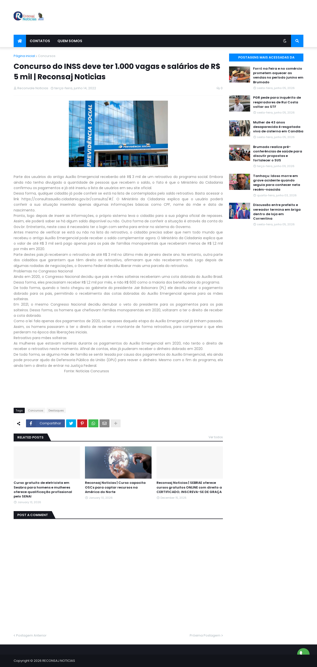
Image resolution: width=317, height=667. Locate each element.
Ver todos (216, 437)
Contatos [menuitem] (40, 40)
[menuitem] (20, 41)
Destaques (56, 410)
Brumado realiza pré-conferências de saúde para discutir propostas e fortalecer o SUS (277, 154)
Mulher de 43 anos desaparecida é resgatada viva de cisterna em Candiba (278, 127)
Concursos (46, 56)
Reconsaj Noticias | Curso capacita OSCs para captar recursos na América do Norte (115, 487)
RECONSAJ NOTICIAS (58, 660)
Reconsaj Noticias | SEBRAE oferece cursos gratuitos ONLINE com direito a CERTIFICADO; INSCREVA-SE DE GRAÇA (189, 487)
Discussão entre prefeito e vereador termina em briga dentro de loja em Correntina (277, 212)
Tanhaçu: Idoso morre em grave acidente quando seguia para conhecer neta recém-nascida (276, 183)
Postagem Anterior (31, 635)
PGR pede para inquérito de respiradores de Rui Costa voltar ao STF (277, 102)
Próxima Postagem (205, 635)
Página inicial (24, 56)
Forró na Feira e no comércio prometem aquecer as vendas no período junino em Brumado (278, 75)
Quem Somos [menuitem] (69, 40)
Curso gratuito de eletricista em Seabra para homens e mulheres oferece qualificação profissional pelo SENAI (43, 490)
